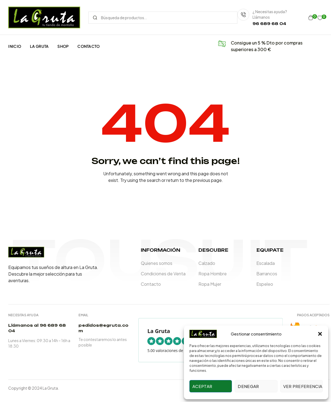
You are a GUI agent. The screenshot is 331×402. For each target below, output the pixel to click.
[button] (320, 334)
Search (94, 18)
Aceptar (202, 386)
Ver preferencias (303, 386)
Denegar (248, 386)
